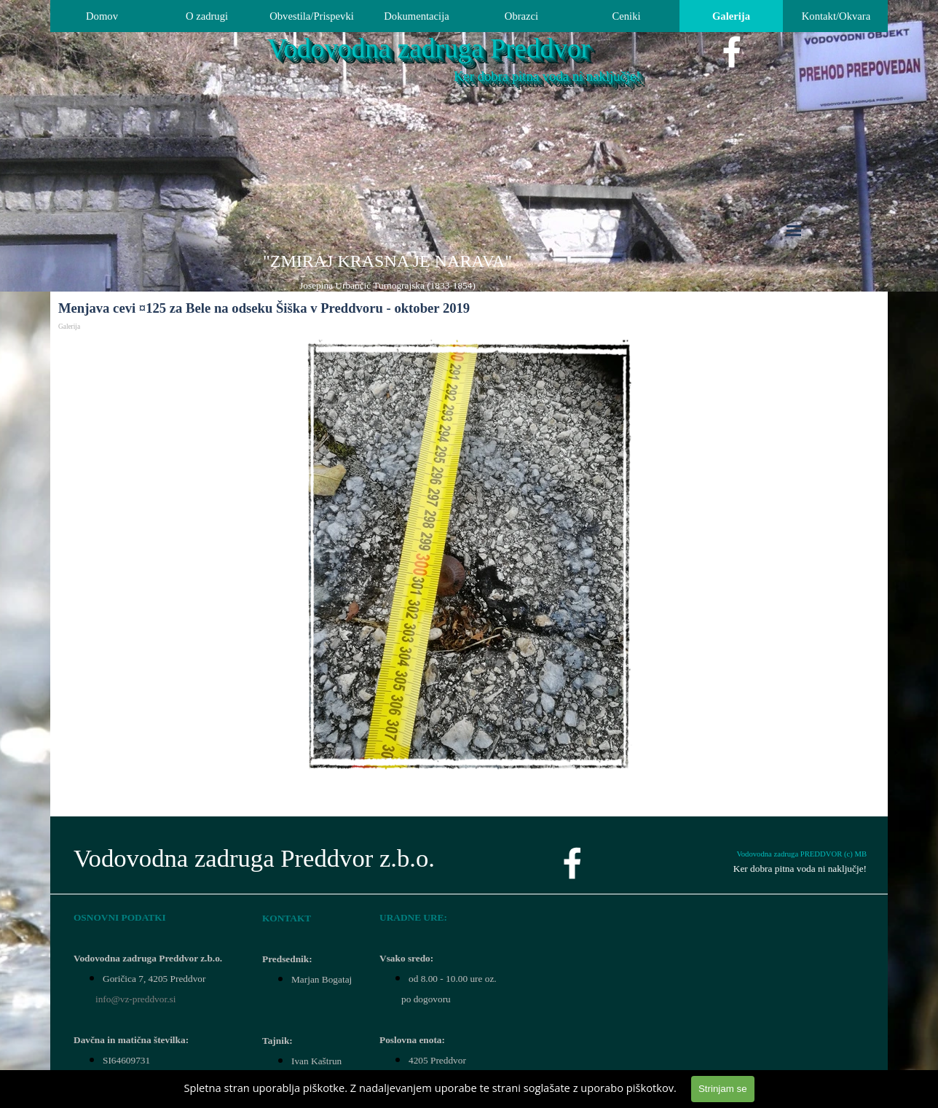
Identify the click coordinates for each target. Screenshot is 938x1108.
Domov (102, 16)
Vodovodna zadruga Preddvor (428, 48)
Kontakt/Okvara (836, 16)
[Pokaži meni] (794, 230)
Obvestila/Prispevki (311, 16)
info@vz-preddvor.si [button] (135, 999)
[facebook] (732, 52)
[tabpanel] (387, 271)
